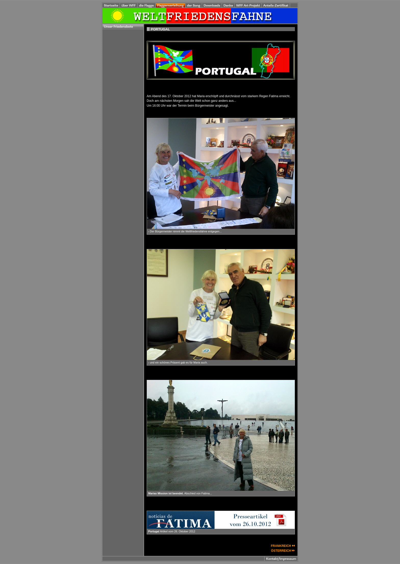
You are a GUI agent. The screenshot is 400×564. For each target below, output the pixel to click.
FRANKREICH (283, 546)
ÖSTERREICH (283, 551)
